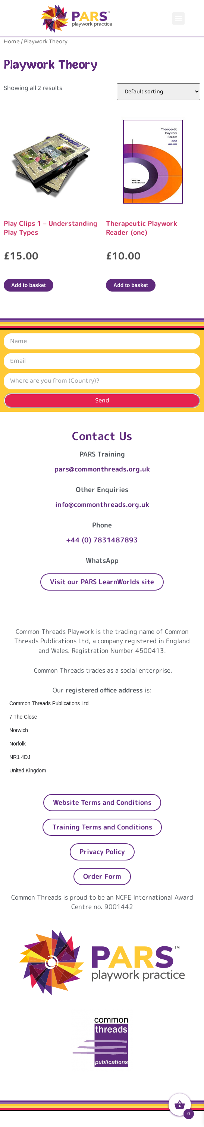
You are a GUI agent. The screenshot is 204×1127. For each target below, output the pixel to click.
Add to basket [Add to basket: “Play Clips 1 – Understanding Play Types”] (28, 285)
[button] (178, 18)
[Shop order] (158, 91)
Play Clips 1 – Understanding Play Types (50, 228)
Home (12, 42)
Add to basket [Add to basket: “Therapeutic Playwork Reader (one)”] (130, 285)
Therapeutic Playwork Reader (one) (141, 228)
